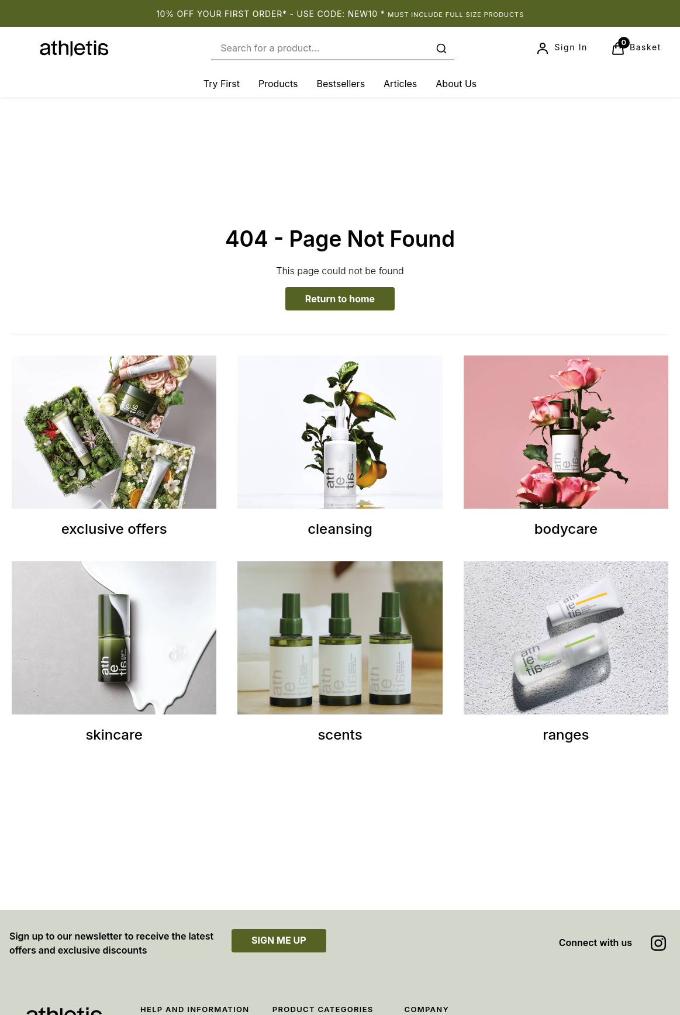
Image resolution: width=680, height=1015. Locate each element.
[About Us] (456, 83)
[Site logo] (74, 48)
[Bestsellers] (340, 83)
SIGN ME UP (278, 940)
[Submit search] (441, 48)
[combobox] (332, 48)
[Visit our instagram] (658, 943)
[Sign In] (561, 49)
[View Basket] (636, 49)
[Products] (278, 83)
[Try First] (221, 83)
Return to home (340, 299)
